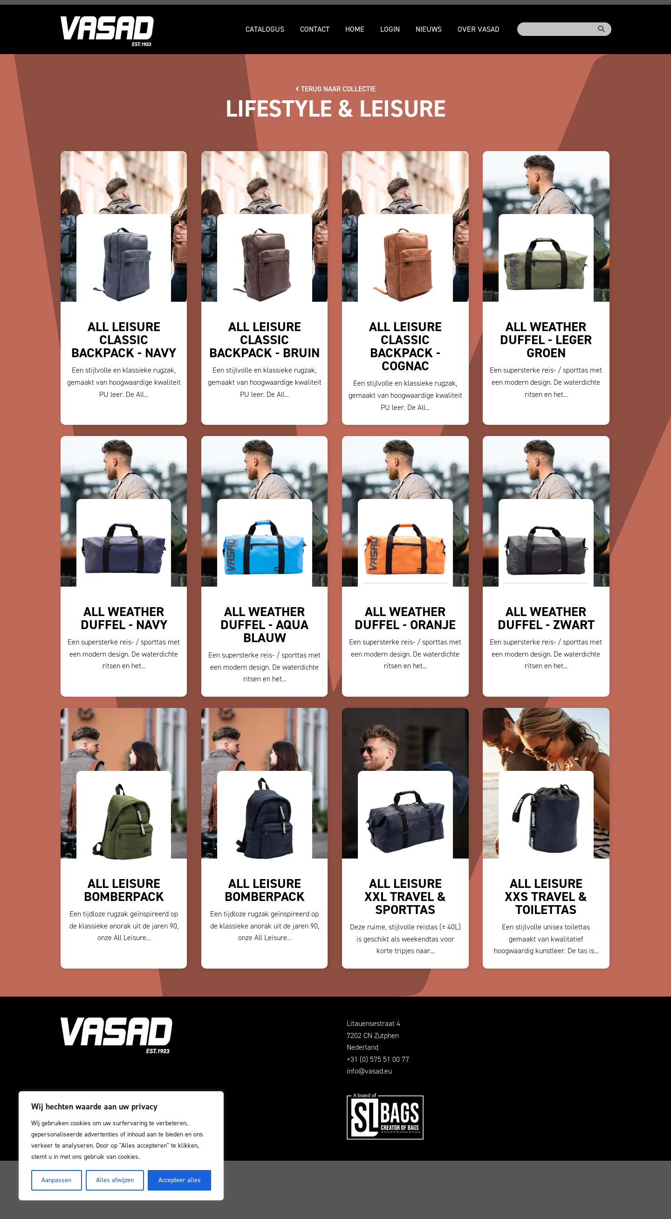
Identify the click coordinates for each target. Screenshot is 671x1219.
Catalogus (265, 29)
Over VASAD (479, 29)
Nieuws (429, 29)
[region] (121, 1145)
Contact (314, 29)
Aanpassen (56, 1180)
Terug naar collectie (335, 89)
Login (390, 29)
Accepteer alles (179, 1180)
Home (354, 29)
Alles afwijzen (115, 1180)
